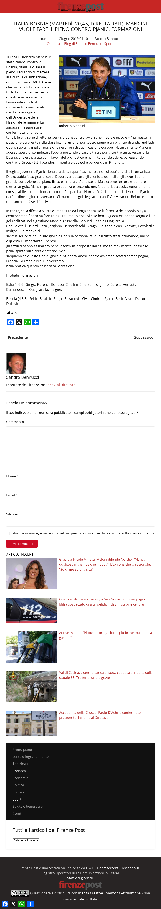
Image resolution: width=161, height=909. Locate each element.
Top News (20, 763)
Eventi (17, 813)
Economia (20, 778)
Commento (15, 421)
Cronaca (53, 43)
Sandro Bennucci (107, 38)
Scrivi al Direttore (61, 384)
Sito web (13, 514)
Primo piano (22, 749)
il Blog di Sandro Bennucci (82, 43)
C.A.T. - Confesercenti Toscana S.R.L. (114, 868)
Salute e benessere (28, 806)
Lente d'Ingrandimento (31, 756)
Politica (18, 785)
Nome (12, 476)
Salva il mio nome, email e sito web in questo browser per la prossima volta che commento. (80, 533)
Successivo (143, 337)
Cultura (18, 792)
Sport (108, 43)
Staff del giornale (80, 878)
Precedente (18, 337)
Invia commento (22, 544)
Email (12, 495)
